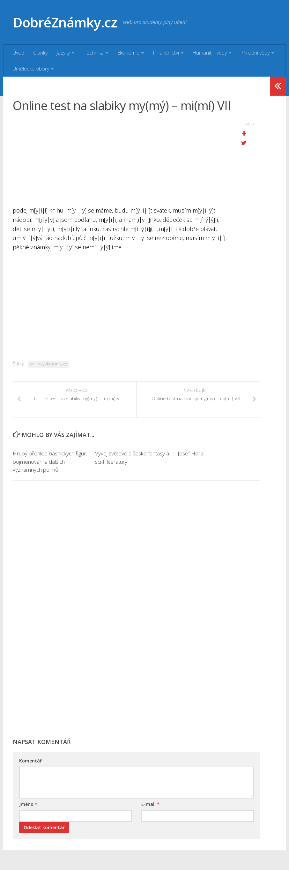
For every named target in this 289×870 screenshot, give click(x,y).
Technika (93, 52)
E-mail (150, 804)
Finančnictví (165, 52)
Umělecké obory (30, 68)
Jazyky (63, 52)
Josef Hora (190, 453)
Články (40, 52)
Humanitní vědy (209, 52)
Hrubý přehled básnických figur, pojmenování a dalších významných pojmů (50, 462)
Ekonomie (128, 52)
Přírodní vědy (254, 52)
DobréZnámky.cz (65, 22)
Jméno (28, 804)
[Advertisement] (120, 161)
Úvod (18, 52)
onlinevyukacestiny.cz (48, 364)
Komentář (30, 761)
